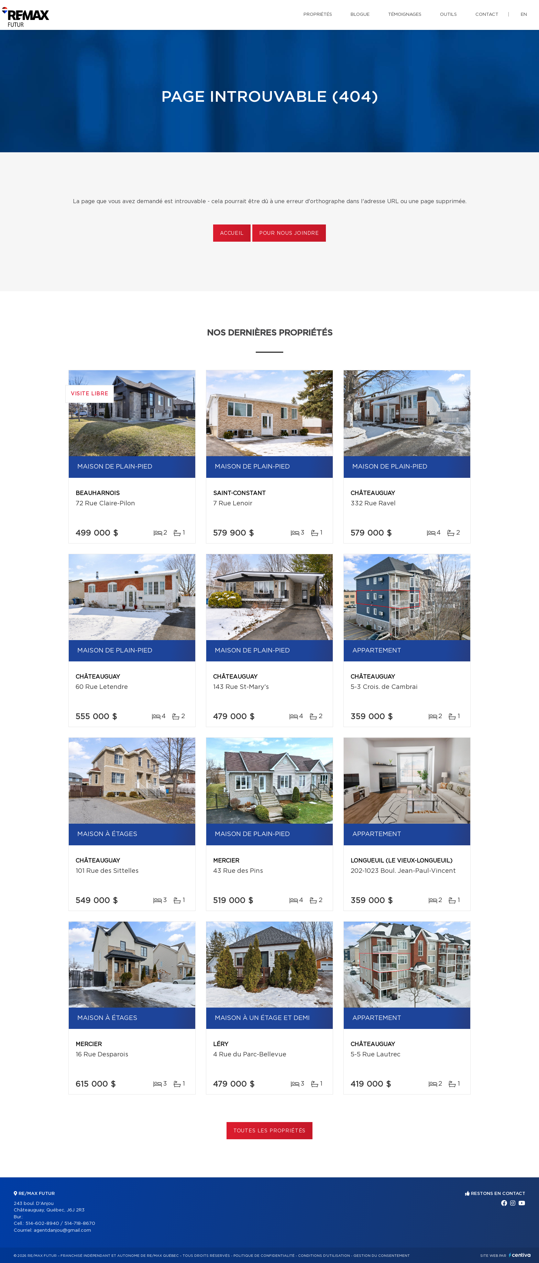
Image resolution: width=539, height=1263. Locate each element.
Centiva (520, 1255)
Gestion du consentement (381, 1255)
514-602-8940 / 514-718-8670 (60, 1223)
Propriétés (318, 14)
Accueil (232, 233)
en (524, 14)
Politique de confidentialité (264, 1255)
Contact (486, 14)
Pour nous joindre (289, 233)
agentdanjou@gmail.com (62, 1230)
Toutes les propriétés (269, 1131)
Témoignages (404, 14)
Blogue (360, 14)
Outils (448, 14)
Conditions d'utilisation (324, 1255)
